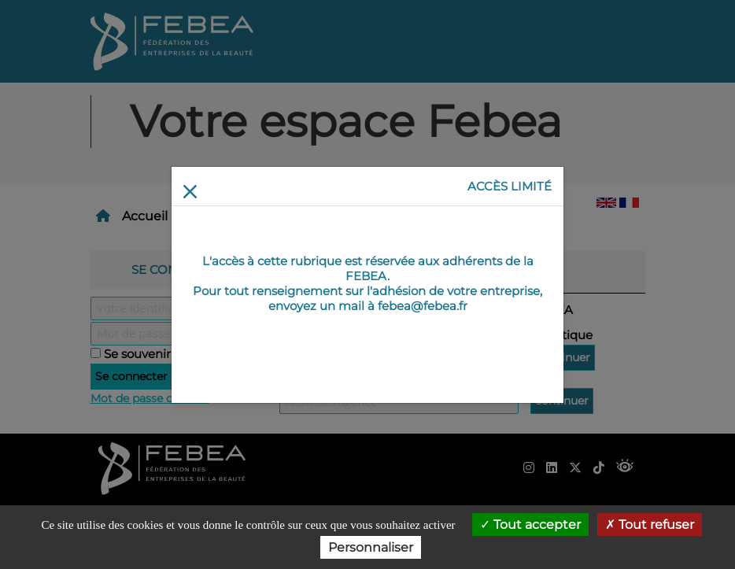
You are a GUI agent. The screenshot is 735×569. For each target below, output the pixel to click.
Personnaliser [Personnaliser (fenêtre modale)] (370, 547)
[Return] (190, 191)
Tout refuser (649, 524)
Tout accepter (530, 524)
